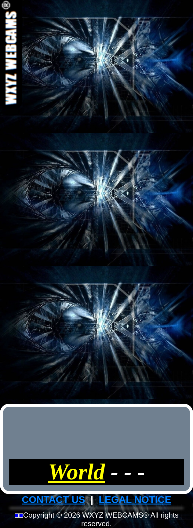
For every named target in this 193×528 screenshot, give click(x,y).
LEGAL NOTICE (135, 499)
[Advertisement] (96, 201)
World (76, 471)
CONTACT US (53, 499)
